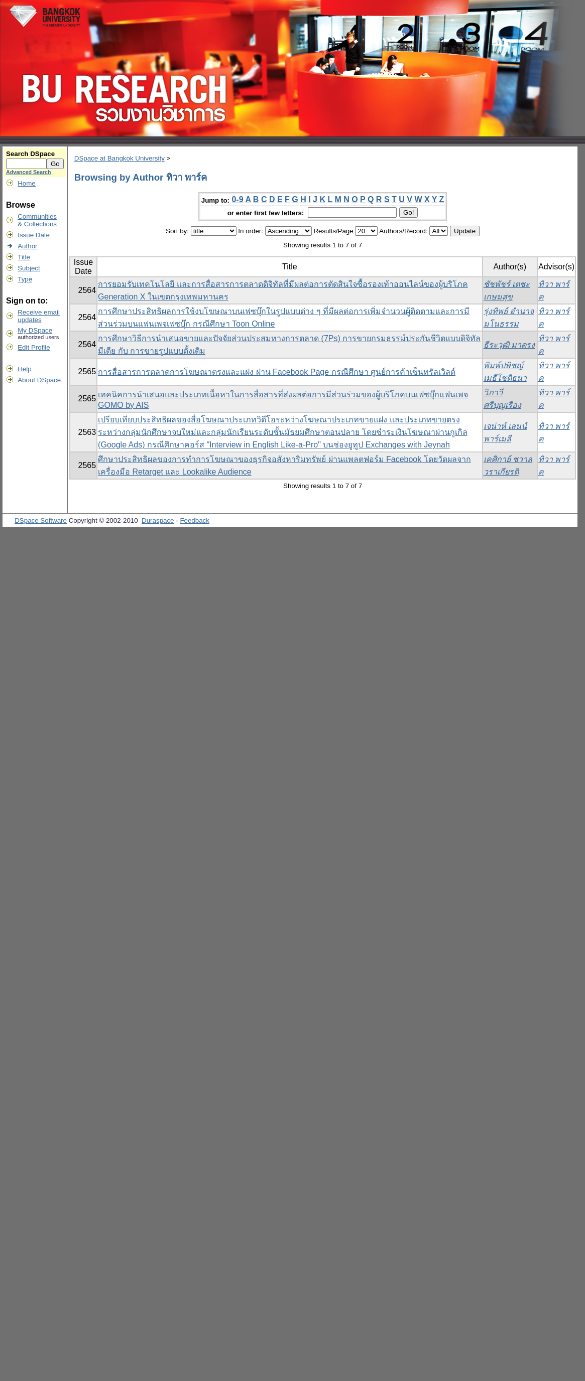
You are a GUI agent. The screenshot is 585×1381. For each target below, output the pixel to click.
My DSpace (35, 330)
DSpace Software (41, 520)
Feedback (194, 520)
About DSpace (39, 380)
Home (27, 183)
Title (24, 257)
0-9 (237, 199)
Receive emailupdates (39, 316)
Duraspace (158, 520)
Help (24, 369)
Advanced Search (28, 172)
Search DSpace (30, 154)
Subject (29, 268)
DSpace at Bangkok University (119, 158)
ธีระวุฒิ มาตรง (509, 345)
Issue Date (34, 235)
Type (25, 279)
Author (27, 246)
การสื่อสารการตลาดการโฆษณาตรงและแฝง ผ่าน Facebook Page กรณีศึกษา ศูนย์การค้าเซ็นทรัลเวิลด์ (276, 372)
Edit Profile (34, 347)
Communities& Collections (37, 220)
